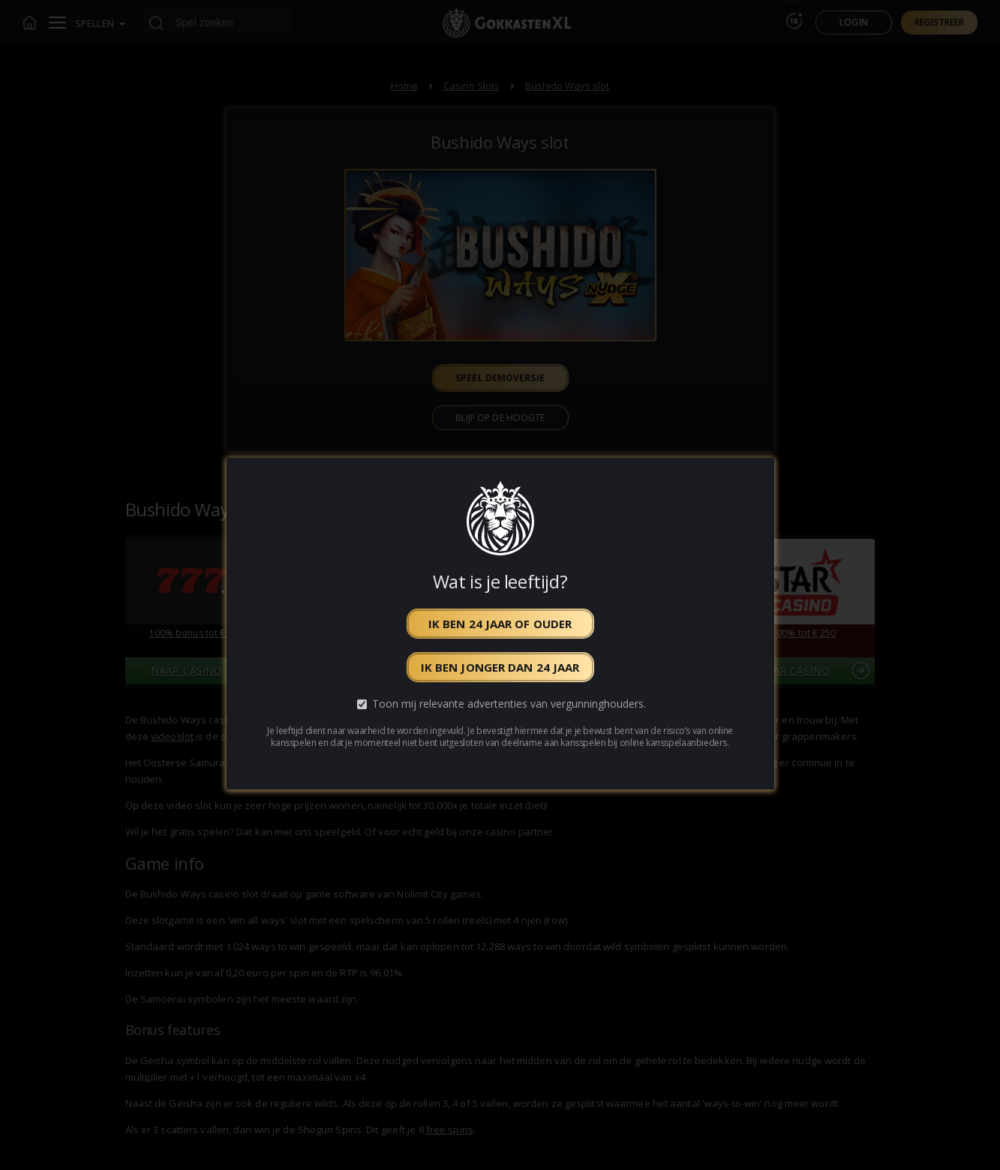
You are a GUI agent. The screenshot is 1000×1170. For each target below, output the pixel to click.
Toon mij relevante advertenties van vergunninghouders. (509, 703)
